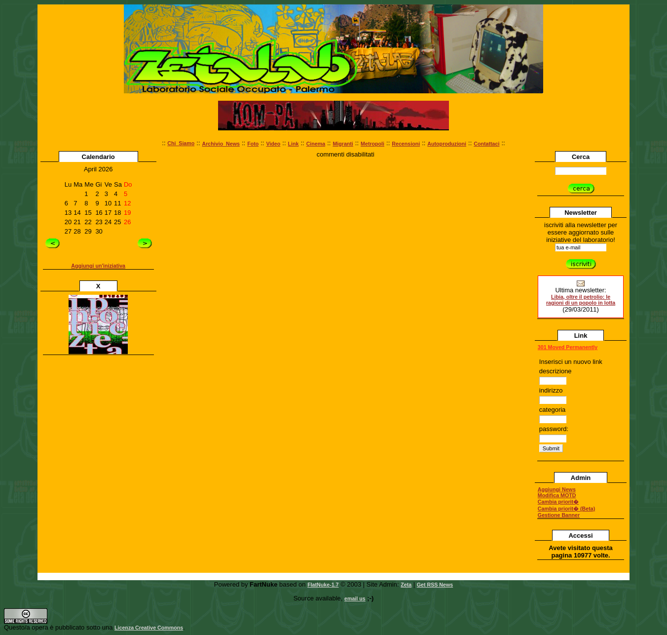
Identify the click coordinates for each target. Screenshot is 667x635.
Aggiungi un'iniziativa (98, 266)
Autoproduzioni (446, 144)
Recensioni (406, 144)
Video (273, 144)
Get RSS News (435, 585)
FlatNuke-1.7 (322, 585)
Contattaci (486, 144)
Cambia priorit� (558, 502)
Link (293, 144)
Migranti (343, 144)
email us (355, 598)
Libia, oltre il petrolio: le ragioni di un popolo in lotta (580, 300)
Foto (253, 144)
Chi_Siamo (180, 143)
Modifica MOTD (557, 495)
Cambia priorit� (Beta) (566, 509)
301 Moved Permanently (567, 347)
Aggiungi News (557, 489)
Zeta (406, 585)
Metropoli (372, 144)
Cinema (316, 144)
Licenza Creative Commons (148, 628)
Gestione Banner (559, 515)
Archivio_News (221, 144)
